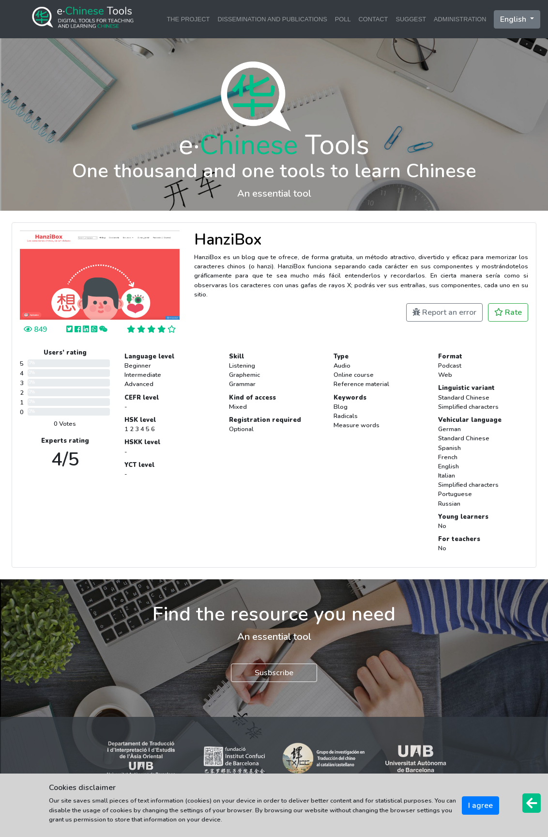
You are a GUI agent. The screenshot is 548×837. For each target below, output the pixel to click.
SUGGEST (411, 19)
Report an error (444, 312)
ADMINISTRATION (460, 19)
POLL (343, 19)
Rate (508, 312)
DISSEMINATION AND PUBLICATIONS (272, 19)
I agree (480, 805)
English (514, 19)
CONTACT (373, 19)
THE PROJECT (188, 19)
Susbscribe (274, 672)
